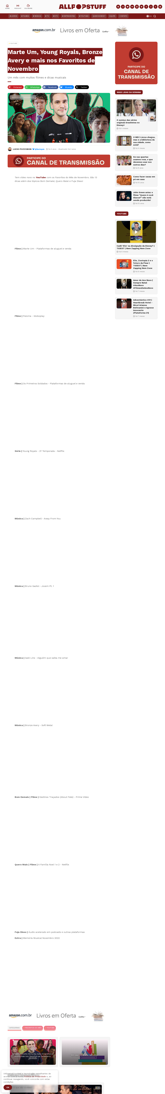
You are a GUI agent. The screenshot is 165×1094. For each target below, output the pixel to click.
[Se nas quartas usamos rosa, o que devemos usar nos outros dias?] (124, 160)
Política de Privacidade (35, 1076)
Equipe (112, 16)
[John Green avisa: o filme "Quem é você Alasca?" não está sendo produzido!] (124, 196)
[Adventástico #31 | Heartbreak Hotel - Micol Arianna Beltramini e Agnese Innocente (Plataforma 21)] (124, 303)
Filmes (26, 16)
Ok (7, 1087)
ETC (56, 16)
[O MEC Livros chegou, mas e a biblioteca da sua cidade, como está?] (124, 141)
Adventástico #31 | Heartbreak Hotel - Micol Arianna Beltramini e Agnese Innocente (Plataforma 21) (143, 306)
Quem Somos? (99, 16)
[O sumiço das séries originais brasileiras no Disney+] (136, 110)
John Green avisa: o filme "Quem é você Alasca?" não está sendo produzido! (143, 196)
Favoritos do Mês (33, 1028)
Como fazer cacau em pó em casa (144, 177)
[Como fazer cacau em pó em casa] (124, 180)
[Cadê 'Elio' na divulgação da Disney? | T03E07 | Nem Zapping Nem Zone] (136, 232)
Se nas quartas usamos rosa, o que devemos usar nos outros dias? (143, 161)
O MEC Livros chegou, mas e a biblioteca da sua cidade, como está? (144, 141)
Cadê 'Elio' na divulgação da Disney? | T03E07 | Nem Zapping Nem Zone (136, 247)
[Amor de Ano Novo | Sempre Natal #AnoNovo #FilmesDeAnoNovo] (124, 284)
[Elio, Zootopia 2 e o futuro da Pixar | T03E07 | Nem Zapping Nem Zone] (124, 264)
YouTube (85, 16)
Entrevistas (69, 16)
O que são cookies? (22, 1087)
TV (48, 16)
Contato (123, 16)
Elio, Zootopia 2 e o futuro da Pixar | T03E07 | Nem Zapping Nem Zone (143, 264)
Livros (14, 16)
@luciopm (39, 149)
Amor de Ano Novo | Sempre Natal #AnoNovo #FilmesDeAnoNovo (143, 284)
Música (38, 16)
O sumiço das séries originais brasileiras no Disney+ (128, 122)
